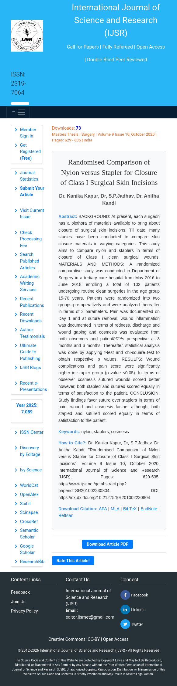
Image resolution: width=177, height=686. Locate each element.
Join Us (18, 601)
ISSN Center (31, 432)
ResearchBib (32, 561)
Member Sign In (28, 133)
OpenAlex (29, 494)
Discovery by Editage (30, 451)
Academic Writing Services (30, 283)
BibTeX (130, 508)
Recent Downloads (31, 318)
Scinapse (29, 512)
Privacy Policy (24, 611)
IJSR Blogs (30, 367)
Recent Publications (32, 302)
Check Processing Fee (31, 239)
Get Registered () (30, 152)
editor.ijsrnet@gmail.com (90, 617)
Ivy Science (31, 470)
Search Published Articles (29, 261)
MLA (115, 508)
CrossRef (29, 521)
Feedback (20, 592)
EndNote (149, 508)
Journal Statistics (29, 176)
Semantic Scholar (29, 534)
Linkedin (133, 609)
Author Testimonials (32, 333)
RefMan (65, 515)
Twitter (131, 624)
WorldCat (29, 485)
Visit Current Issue (32, 214)
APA (103, 508)
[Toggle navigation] (18, 112)
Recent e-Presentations (33, 386)
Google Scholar (27, 549)
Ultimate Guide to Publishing (30, 352)
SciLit (25, 503)
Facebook (134, 595)
